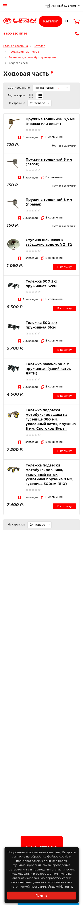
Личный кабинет (64, 5)
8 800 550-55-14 (15, 33)
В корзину (64, 267)
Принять (41, 895)
